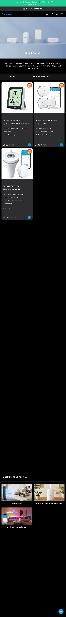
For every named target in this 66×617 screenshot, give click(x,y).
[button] (47, 15)
